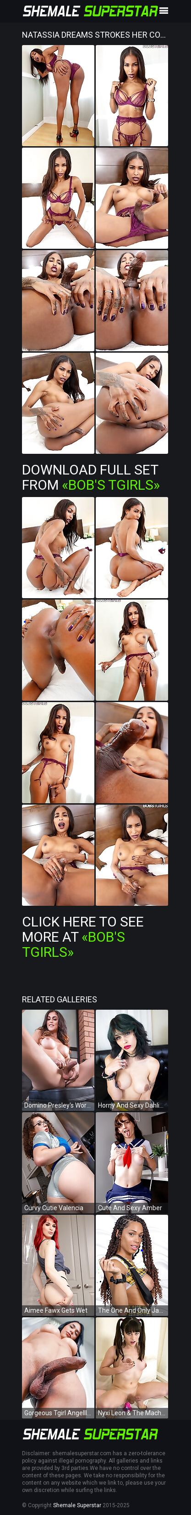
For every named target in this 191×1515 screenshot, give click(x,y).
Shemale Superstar (77, 1505)
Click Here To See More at (83, 937)
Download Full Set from (91, 477)
